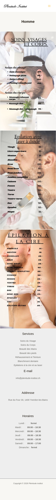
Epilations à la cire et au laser (28, 365)
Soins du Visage (28, 341)
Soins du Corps (28, 345)
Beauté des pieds (28, 353)
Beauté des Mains (28, 349)
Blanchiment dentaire (28, 361)
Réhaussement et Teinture (28, 357)
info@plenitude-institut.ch (28, 378)
